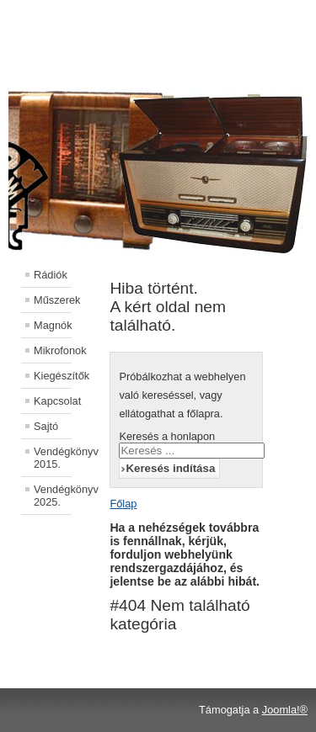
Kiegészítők (53, 375)
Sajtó (46, 426)
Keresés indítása (170, 468)
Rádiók (50, 274)
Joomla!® (285, 709)
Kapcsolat (53, 401)
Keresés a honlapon (167, 436)
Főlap (123, 503)
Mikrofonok (53, 350)
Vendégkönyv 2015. (53, 457)
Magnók (53, 325)
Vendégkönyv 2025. (53, 495)
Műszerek (53, 300)
